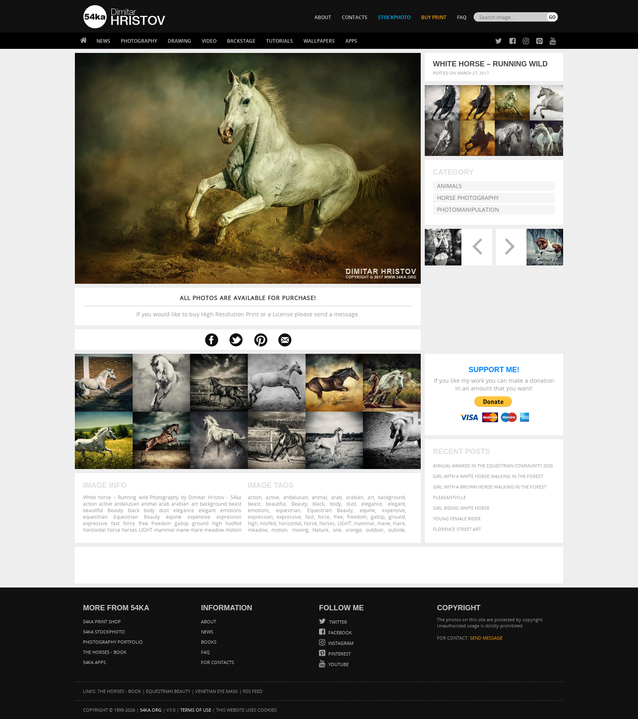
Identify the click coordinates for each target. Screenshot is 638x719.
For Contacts (217, 662)
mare (399, 523)
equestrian (288, 510)
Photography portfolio (113, 642)
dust (351, 503)
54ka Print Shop (102, 621)
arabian (354, 497)
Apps (351, 40)
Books (208, 642)
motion (279, 529)
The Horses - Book (105, 652)
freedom (357, 516)
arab (336, 497)
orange (353, 529)
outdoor (375, 529)
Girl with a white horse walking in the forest (488, 476)
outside (396, 529)
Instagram (340, 643)
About (208, 621)
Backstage (241, 40)
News (103, 40)
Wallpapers (319, 40)
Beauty (299, 503)
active (272, 497)
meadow (257, 529)
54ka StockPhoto (104, 632)
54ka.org (151, 710)
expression (260, 516)
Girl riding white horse (461, 508)
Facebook (339, 632)
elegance (371, 503)
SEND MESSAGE (486, 638)
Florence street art (457, 529)
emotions (258, 510)
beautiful (276, 503)
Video (209, 40)
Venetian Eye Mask (216, 691)
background (391, 497)
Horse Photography (468, 198)
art (370, 497)
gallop (378, 516)
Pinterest (339, 654)
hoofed (268, 523)
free (338, 516)
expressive (289, 516)
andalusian (295, 497)
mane (383, 523)
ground (397, 516)
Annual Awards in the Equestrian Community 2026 (493, 466)
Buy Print (433, 17)
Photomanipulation (468, 209)
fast (309, 516)
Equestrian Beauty (330, 510)
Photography (139, 40)
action (255, 497)
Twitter (337, 622)
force (324, 516)
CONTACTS (354, 17)
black (318, 503)
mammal (364, 523)
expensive (393, 510)
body (335, 503)
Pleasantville (449, 497)
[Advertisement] (321, 565)
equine (367, 510)
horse (310, 523)
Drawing (179, 40)
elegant (396, 503)
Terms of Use (195, 710)
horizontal (290, 523)
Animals (449, 186)
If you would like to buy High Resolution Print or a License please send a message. (248, 306)
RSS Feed (252, 691)
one (337, 529)
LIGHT (345, 523)
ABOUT (323, 17)
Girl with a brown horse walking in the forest (489, 487)
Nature (320, 529)
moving (300, 529)
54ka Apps (94, 662)
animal (319, 497)
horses (327, 523)
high (253, 523)
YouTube (338, 664)
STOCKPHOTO (394, 17)
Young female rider (457, 518)
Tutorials (279, 40)
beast (254, 503)
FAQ (461, 17)
